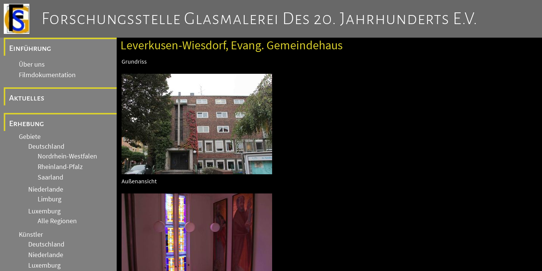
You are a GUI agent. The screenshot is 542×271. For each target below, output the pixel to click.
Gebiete (30, 136)
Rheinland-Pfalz (60, 167)
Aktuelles (26, 98)
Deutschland (46, 146)
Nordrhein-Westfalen (67, 156)
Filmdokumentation (47, 75)
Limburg (49, 199)
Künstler (31, 234)
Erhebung (26, 123)
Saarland (50, 177)
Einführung (30, 48)
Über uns (32, 64)
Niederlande (45, 189)
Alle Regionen (57, 221)
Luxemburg (44, 211)
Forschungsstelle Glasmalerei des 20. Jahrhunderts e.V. (259, 19)
